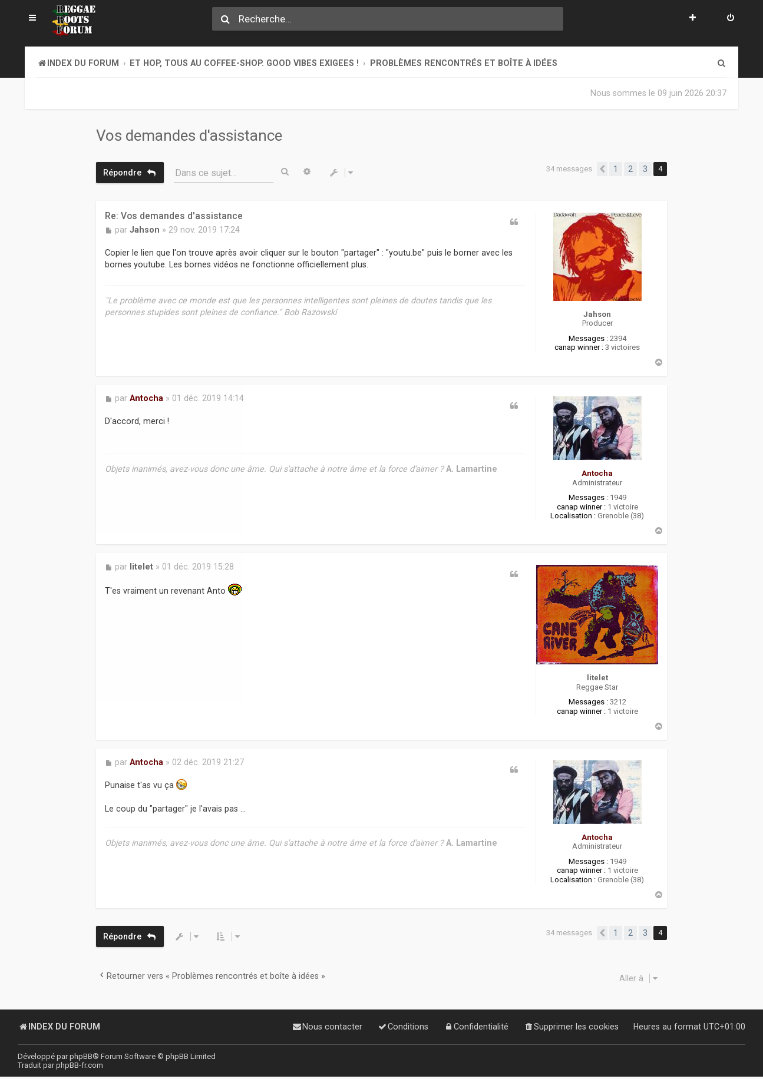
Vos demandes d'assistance (189, 135)
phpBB (81, 1056)
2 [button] (630, 169)
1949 (618, 496)
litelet (597, 675)
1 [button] (615, 169)
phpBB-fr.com (79, 1065)
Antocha (597, 472)
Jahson (597, 313)
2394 (618, 338)
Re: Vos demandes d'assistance (174, 215)
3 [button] (645, 169)
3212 (618, 700)
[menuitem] (730, 19)
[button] (602, 169)
